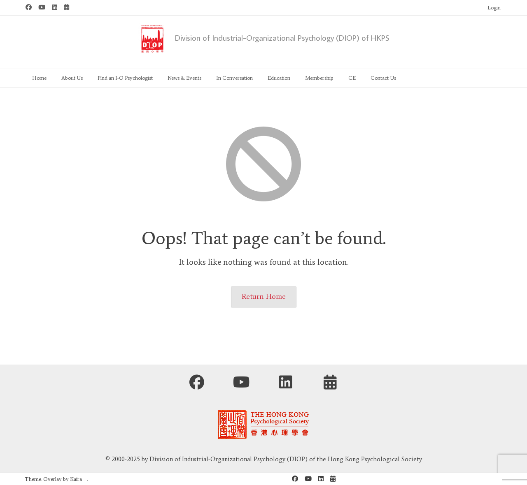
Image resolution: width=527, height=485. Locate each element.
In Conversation (234, 78)
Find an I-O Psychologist (125, 78)
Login (494, 8)
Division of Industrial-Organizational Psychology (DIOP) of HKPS (282, 37)
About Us (72, 78)
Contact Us (383, 78)
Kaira (76, 479)
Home (39, 78)
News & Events (184, 78)
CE (352, 78)
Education (279, 78)
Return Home (264, 296)
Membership (319, 78)
